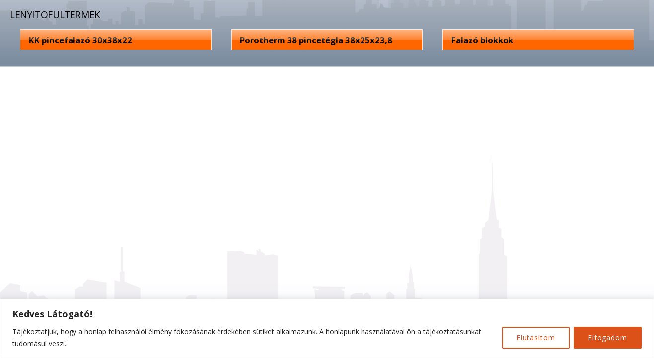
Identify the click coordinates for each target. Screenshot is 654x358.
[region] (327, 328)
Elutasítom (535, 337)
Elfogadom (607, 337)
